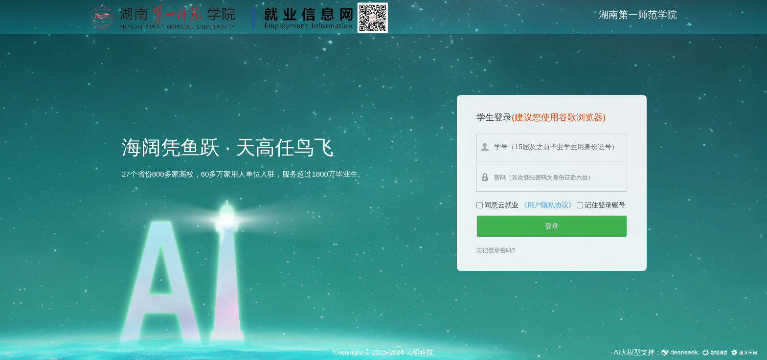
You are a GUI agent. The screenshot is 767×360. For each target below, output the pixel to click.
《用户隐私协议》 (547, 205)
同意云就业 (501, 205)
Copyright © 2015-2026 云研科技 (384, 352)
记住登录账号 (605, 205)
